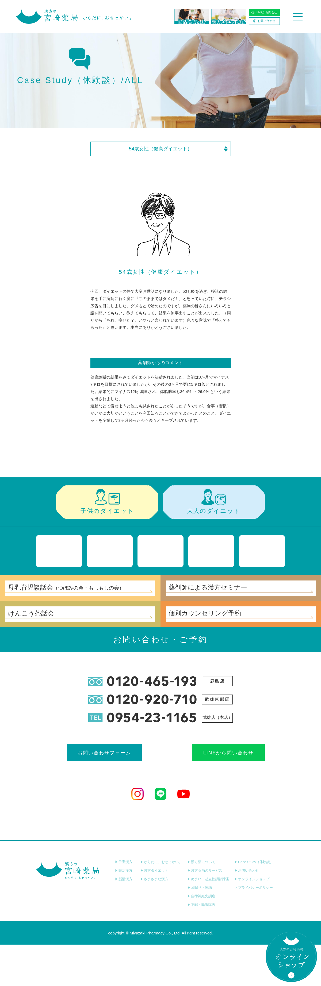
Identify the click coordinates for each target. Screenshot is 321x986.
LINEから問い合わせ (208, 792)
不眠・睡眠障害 (201, 946)
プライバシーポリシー (254, 929)
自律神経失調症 (201, 938)
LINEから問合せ (264, 12)
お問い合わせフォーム (113, 792)
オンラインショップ (252, 920)
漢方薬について (201, 903)
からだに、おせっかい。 (161, 903)
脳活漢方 (123, 920)
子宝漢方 (123, 903)
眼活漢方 (123, 912)
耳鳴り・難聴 (200, 929)
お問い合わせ (264, 20)
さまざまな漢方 (154, 920)
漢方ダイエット (154, 912)
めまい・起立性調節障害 (208, 920)
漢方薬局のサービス (205, 912)
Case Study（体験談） (254, 903)
